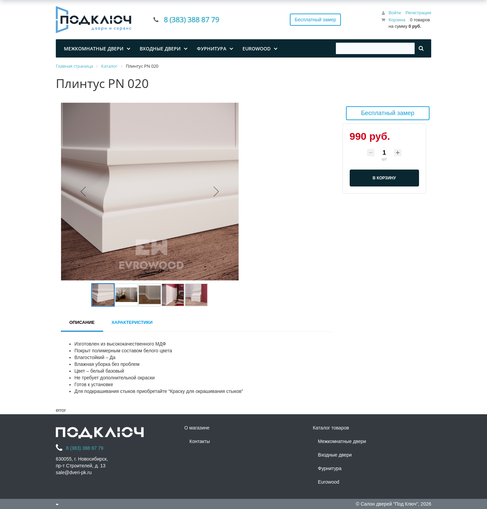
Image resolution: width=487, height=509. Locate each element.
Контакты (199, 441)
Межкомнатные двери (342, 441)
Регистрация (418, 12)
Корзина (397, 19)
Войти (395, 12)
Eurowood (328, 482)
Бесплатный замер (315, 19)
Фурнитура (330, 468)
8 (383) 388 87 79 (191, 19)
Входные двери (335, 455)
